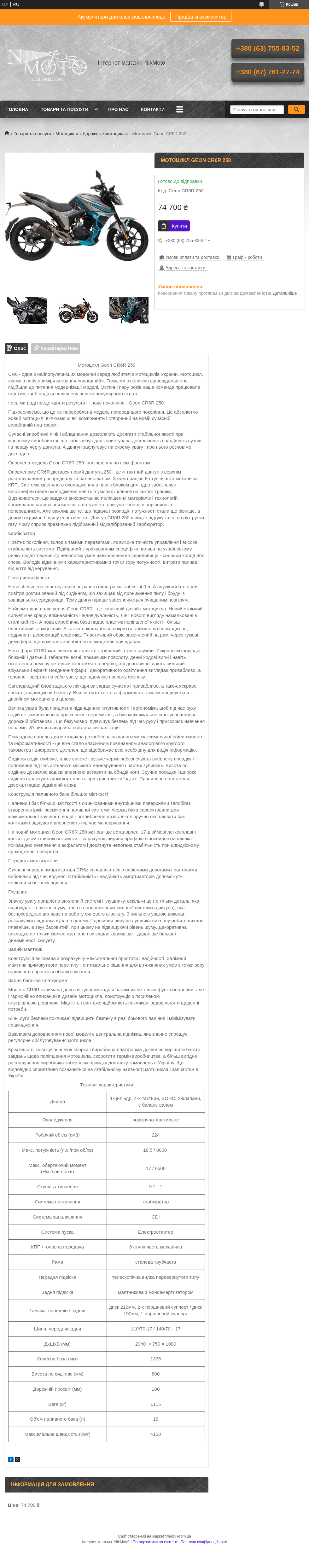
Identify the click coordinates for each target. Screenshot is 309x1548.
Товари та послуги (64, 109)
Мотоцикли (66, 133)
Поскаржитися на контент (155, 1542)
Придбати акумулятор (200, 17)
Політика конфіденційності (204, 1542)
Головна (17, 109)
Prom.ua (184, 1536)
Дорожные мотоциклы (105, 133)
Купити (179, 226)
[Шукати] (296, 109)
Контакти (153, 109)
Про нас (118, 109)
